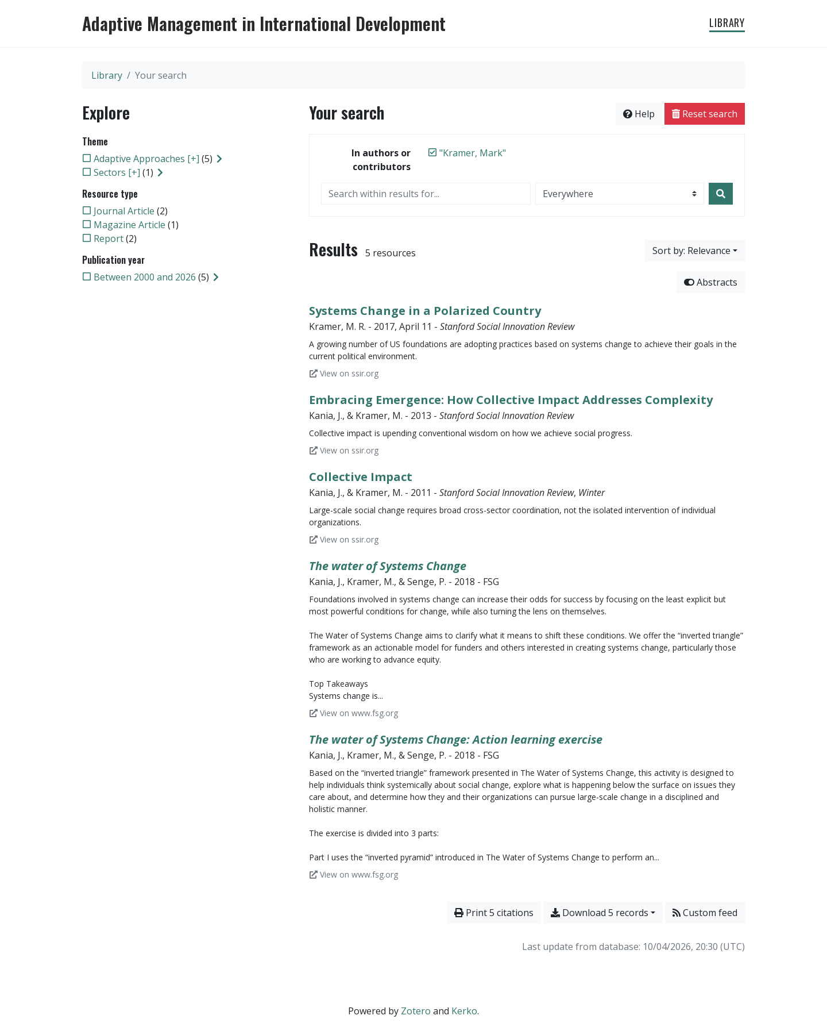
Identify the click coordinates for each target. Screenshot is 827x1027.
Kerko (464, 1011)
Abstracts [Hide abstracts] (710, 282)
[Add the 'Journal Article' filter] (124, 211)
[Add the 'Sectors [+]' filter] (117, 172)
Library (727, 22)
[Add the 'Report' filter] (108, 238)
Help (639, 113)
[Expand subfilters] (219, 159)
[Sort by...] (695, 250)
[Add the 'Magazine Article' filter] (129, 224)
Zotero (416, 1011)
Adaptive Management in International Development (264, 23)
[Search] (721, 194)
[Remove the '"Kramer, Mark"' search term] (472, 153)
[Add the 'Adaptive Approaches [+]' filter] (146, 158)
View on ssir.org (344, 373)
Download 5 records (599, 912)
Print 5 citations (494, 912)
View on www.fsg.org (354, 712)
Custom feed (705, 912)
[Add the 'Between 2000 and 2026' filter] (145, 277)
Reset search (704, 113)
